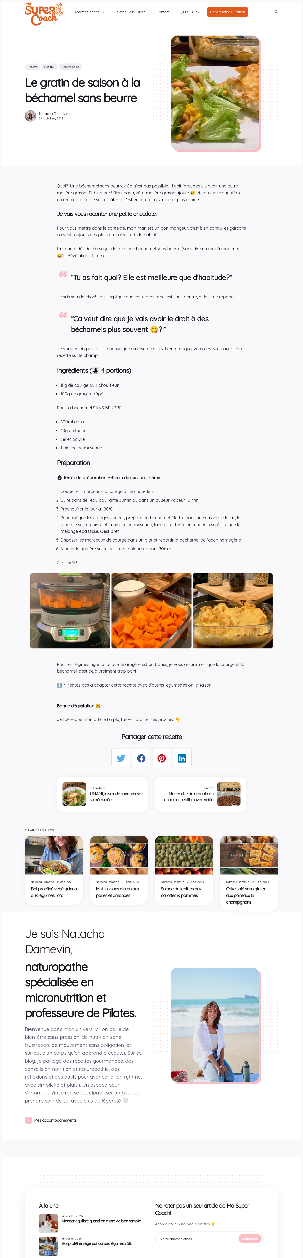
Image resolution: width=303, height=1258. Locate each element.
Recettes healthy (89, 12)
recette (32, 66)
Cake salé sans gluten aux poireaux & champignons (246, 895)
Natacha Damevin (53, 113)
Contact (162, 12)
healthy (49, 66)
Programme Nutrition (227, 12)
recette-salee (70, 66)
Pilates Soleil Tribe (131, 12)
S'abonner (250, 1238)
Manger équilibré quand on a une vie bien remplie (101, 1220)
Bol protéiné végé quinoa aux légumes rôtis (97, 1243)
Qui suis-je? (189, 12)
